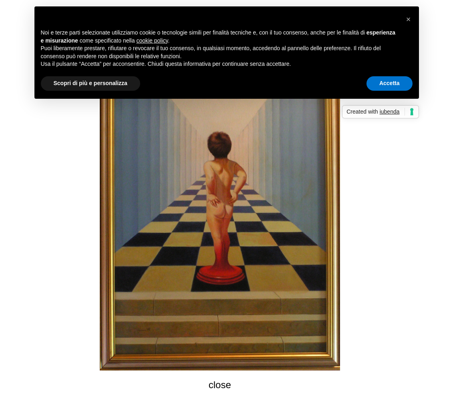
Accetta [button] (389, 83)
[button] (408, 19)
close (220, 384)
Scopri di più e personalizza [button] (90, 83)
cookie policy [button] (152, 40)
